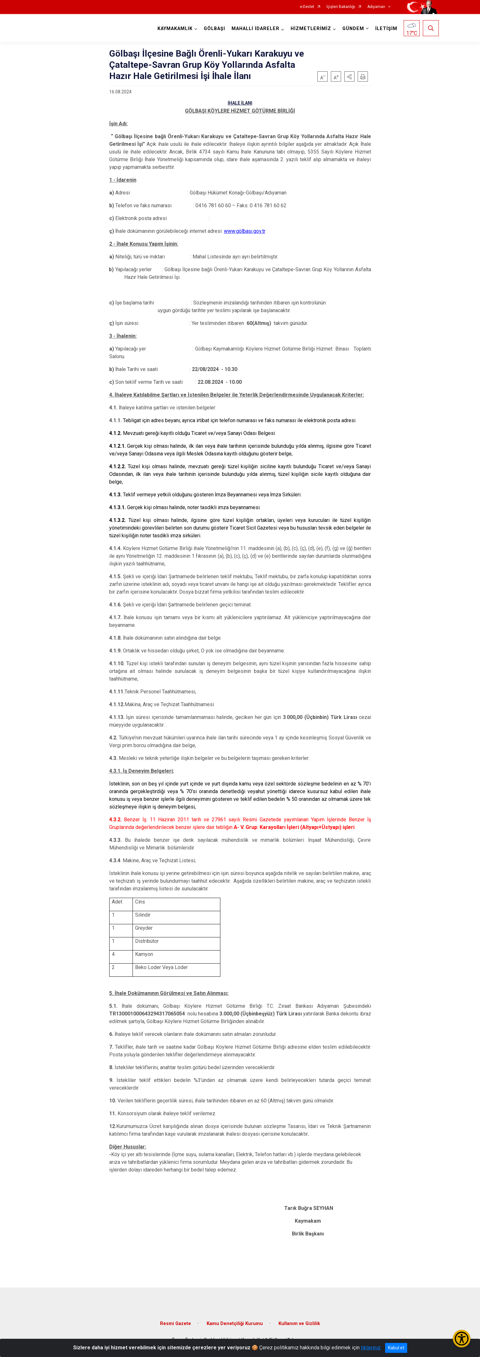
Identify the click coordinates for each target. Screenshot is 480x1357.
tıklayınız (371, 1348)
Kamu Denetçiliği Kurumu (235, 1323)
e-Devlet (307, 7)
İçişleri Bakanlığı (340, 7)
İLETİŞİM (386, 28)
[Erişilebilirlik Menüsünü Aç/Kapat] (461, 1338)
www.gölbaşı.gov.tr (244, 231)
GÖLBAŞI (214, 28)
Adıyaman (376, 7)
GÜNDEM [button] (353, 28)
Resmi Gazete (175, 1323)
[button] (349, 76)
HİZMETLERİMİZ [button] (311, 28)
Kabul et (396, 1347)
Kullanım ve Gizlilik (299, 1323)
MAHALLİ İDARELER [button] (255, 28)
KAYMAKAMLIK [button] (175, 28)
